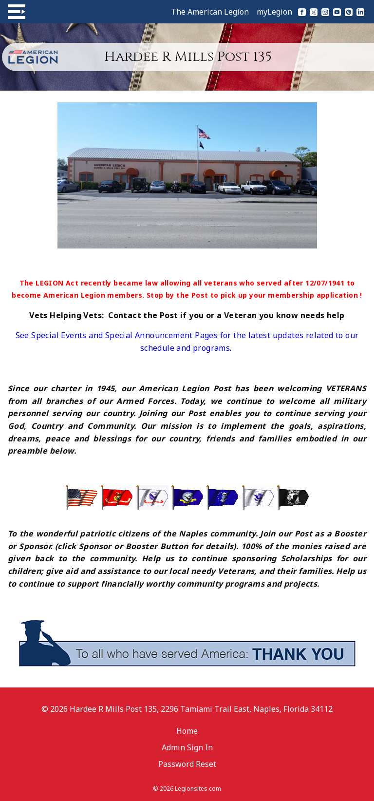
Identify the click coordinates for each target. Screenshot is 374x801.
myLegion (274, 11)
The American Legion (210, 11)
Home (187, 730)
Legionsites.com (198, 788)
